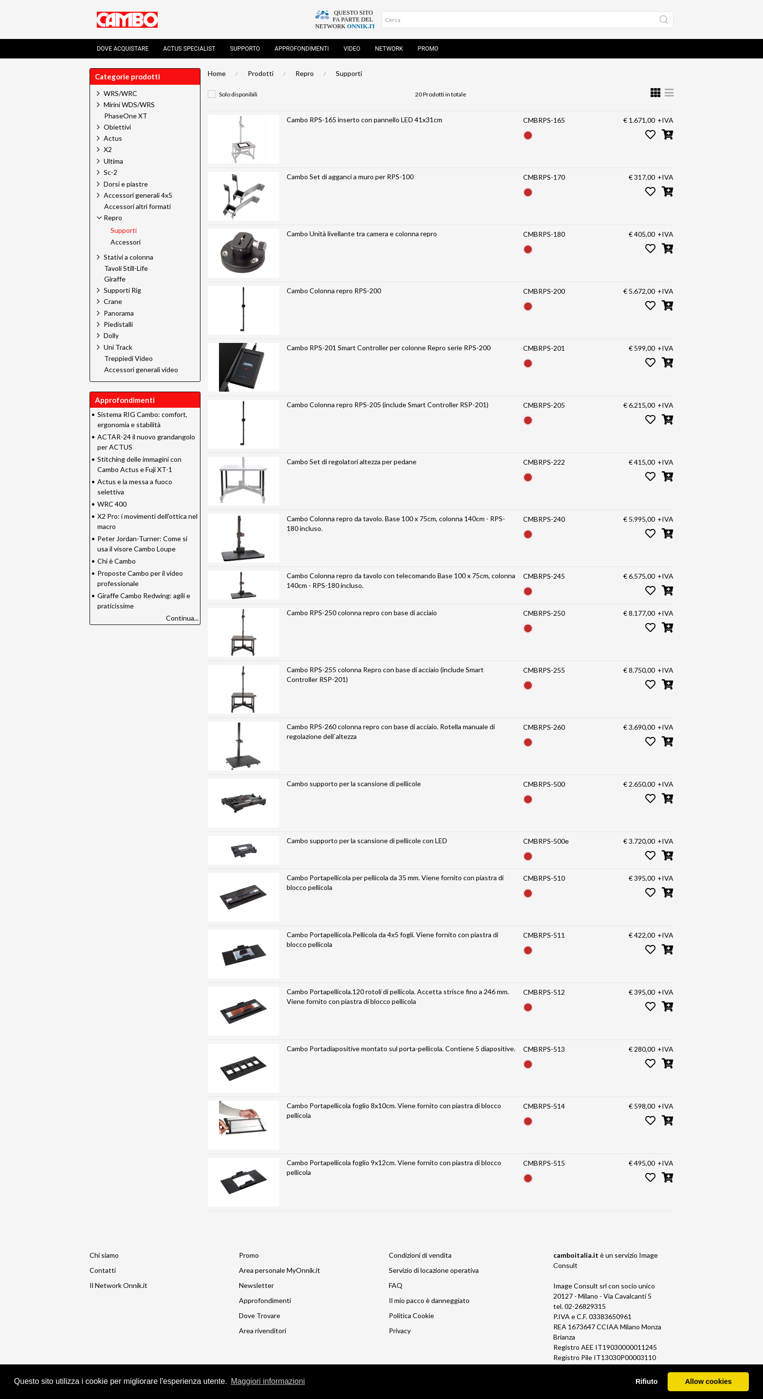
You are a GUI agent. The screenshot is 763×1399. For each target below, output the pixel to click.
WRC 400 (112, 504)
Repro (304, 73)
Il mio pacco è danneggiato (429, 1300)
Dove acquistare (122, 48)
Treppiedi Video (128, 358)
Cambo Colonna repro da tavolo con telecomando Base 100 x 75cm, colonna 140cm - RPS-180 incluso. (401, 580)
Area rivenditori (262, 1330)
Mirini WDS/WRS (129, 104)
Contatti (103, 1270)
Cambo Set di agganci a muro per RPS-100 (350, 176)
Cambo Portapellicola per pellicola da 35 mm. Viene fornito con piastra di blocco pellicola (395, 882)
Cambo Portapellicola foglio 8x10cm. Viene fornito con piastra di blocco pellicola (394, 1110)
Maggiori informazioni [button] (268, 1381)
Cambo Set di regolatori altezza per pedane (352, 461)
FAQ (395, 1285)
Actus (113, 138)
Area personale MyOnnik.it (279, 1270)
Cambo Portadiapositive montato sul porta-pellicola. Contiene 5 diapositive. (401, 1048)
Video (352, 48)
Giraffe (115, 279)
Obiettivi (117, 127)
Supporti (349, 73)
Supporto (245, 48)
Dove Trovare (259, 1315)
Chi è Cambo (116, 561)
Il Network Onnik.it (118, 1285)
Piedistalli (118, 324)
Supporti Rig (122, 290)
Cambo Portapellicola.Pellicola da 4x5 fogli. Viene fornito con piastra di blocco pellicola (392, 939)
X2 (108, 149)
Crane (113, 301)
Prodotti (260, 73)
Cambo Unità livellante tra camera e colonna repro (362, 233)
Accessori (125, 242)
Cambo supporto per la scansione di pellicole (354, 783)
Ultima (113, 161)
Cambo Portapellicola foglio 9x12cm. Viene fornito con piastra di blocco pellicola (394, 1167)
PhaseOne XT (125, 116)
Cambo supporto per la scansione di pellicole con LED (367, 840)
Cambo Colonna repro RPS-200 (334, 290)
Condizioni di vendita (420, 1255)
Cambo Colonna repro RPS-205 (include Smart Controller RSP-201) (388, 404)
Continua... (182, 618)
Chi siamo (104, 1255)
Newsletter (256, 1285)
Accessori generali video (141, 370)
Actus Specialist (189, 48)
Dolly (111, 335)
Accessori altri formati (137, 206)
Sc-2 (110, 172)
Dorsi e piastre (126, 184)
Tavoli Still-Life (126, 268)
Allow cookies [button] (708, 1381)
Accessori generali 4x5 (138, 195)
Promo (428, 48)
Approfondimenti (301, 48)
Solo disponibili (238, 94)
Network (389, 48)
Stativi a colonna (128, 257)
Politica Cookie (411, 1315)
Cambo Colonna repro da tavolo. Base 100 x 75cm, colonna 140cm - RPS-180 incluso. (396, 523)
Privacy (400, 1330)
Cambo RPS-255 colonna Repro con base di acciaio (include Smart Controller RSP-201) (385, 674)
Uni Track (118, 347)
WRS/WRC (120, 93)
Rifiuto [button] (647, 1381)
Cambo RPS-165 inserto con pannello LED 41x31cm (364, 119)
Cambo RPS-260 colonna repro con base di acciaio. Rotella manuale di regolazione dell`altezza (391, 731)
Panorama (119, 313)
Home (217, 73)
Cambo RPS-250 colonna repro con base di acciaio (362, 612)
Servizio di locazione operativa (434, 1270)
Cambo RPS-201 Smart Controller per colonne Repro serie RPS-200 (388, 347)
